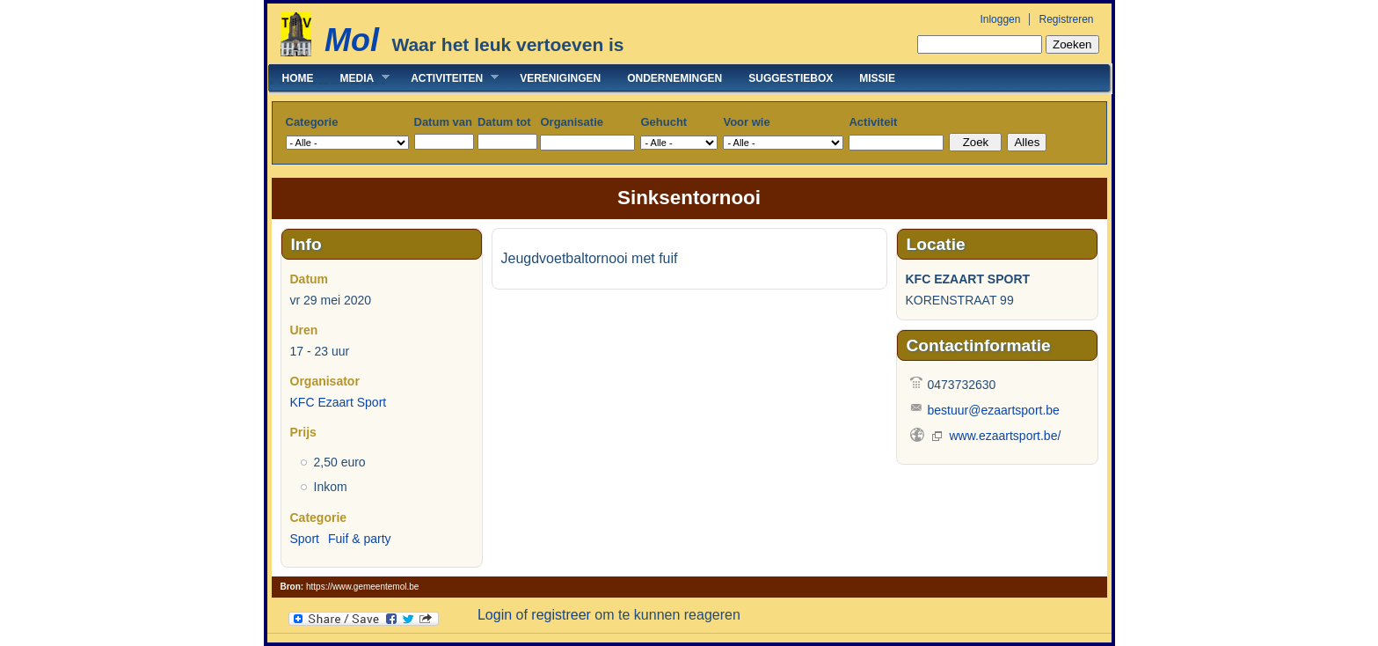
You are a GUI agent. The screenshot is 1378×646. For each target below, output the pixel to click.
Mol (351, 40)
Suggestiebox (790, 78)
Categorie (312, 121)
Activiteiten (448, 77)
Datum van (443, 121)
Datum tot (504, 121)
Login (495, 614)
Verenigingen (560, 78)
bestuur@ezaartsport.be (994, 410)
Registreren (1066, 19)
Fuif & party (359, 539)
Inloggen (1000, 19)
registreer (561, 614)
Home (298, 78)
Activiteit (873, 121)
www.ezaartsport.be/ (1005, 436)
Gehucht (663, 121)
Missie (877, 78)
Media (358, 77)
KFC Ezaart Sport (338, 402)
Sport (304, 539)
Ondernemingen (674, 78)
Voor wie (746, 121)
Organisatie (571, 121)
